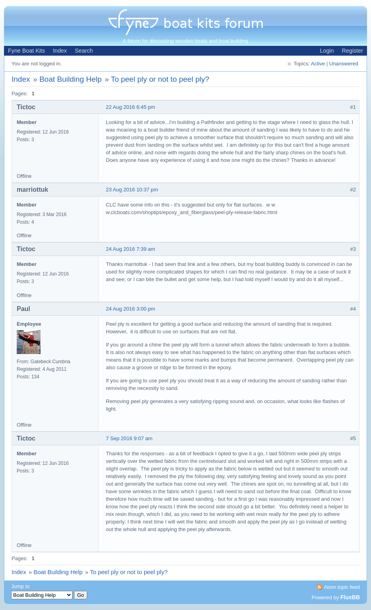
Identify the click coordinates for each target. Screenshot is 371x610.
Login (327, 50)
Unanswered (343, 64)
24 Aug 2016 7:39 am (130, 249)
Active (318, 64)
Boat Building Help (70, 79)
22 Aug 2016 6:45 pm (130, 107)
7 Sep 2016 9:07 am (129, 438)
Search (84, 50)
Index (60, 50)
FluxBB (350, 597)
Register (352, 50)
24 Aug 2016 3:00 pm (130, 309)
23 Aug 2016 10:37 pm (132, 190)
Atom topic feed (342, 587)
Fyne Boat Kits (26, 50)
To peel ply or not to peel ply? (160, 79)
